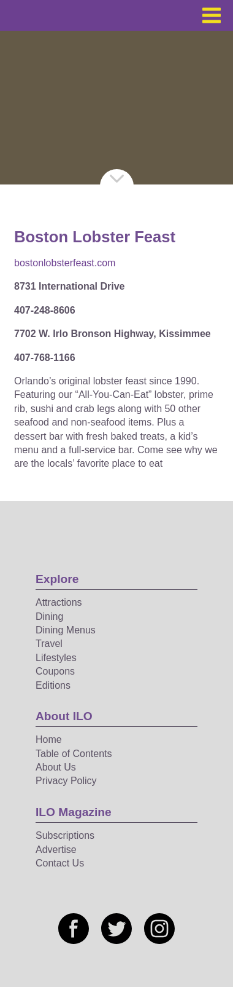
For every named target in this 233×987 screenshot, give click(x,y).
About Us (56, 767)
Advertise (56, 849)
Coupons (55, 671)
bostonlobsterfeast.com (64, 263)
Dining (49, 616)
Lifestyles (56, 657)
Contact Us (60, 863)
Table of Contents (74, 753)
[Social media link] (73, 928)
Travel (49, 643)
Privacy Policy (66, 780)
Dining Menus (66, 630)
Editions (53, 685)
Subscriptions (65, 835)
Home (49, 739)
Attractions (59, 602)
